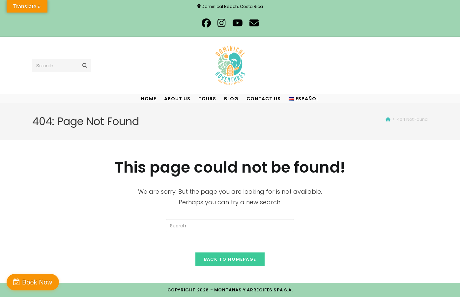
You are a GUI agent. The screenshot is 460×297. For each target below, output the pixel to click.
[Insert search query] (230, 225)
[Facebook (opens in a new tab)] (206, 23)
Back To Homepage (230, 259)
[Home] (388, 119)
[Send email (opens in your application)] (254, 23)
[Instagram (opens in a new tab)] (221, 23)
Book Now (37, 282)
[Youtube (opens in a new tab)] (237, 23)
